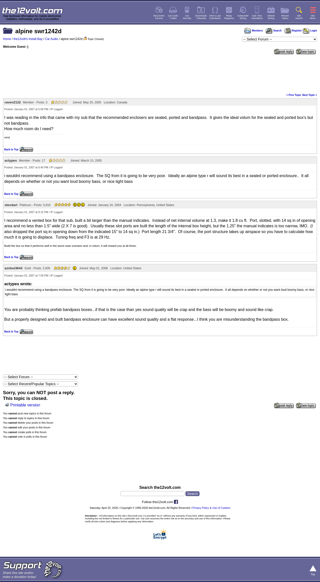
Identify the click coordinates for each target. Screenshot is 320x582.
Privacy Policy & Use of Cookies (211, 507)
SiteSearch (299, 16)
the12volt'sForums (159, 16)
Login (310, 30)
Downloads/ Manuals (201, 16)
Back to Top (11, 149)
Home (7, 39)
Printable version (25, 405)
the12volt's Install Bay (28, 39)
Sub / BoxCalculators (257, 16)
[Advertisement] (160, 73)
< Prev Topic (293, 95)
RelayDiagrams (229, 16)
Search (274, 30)
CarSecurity (187, 16)
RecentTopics (285, 16)
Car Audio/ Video (173, 16)
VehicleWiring (271, 16)
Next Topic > (309, 95)
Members (253, 30)
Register (293, 30)
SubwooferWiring (243, 16)
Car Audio (51, 39)
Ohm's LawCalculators (215, 16)
